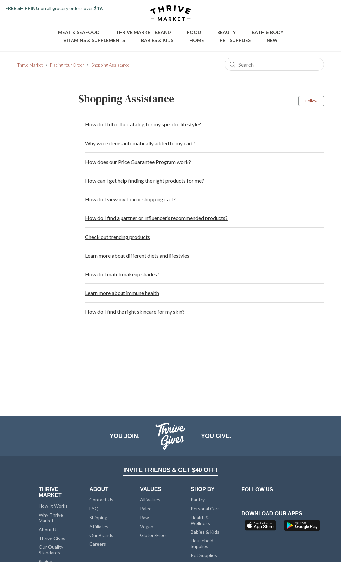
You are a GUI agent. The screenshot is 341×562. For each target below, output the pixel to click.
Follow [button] (311, 100)
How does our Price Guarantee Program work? (138, 162)
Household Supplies (202, 543)
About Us (49, 529)
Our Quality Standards (51, 549)
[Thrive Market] (170, 13)
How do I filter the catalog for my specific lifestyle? (143, 124)
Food (194, 32)
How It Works (53, 506)
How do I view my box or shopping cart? (130, 199)
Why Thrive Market (51, 517)
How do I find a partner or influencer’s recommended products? (156, 218)
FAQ (94, 508)
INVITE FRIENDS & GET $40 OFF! (170, 470)
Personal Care (205, 508)
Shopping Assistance (110, 65)
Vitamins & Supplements (94, 40)
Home (196, 40)
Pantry (198, 499)
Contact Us (101, 499)
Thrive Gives (52, 538)
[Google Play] (302, 527)
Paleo (146, 508)
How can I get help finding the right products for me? (144, 180)
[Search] (274, 64)
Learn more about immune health (122, 293)
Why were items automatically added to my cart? (140, 143)
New (272, 40)
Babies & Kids (157, 40)
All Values (150, 499)
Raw (144, 517)
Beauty (226, 32)
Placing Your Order (67, 65)
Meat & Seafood (79, 32)
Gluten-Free (153, 535)
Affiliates (98, 526)
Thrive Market (30, 65)
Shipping (98, 517)
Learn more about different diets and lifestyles (137, 255)
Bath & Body (267, 32)
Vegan (146, 526)
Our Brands (101, 535)
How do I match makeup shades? (122, 274)
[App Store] (261, 527)
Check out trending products (117, 237)
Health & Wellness (200, 520)
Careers (97, 544)
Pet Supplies (235, 40)
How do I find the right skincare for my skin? (135, 311)
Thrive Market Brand (143, 32)
